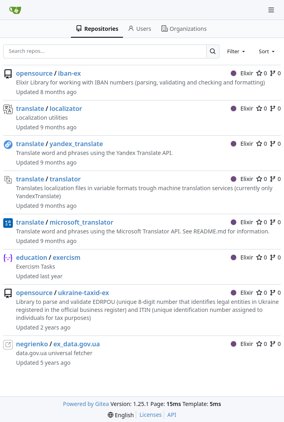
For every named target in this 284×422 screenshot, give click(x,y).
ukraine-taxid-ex (83, 293)
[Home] (15, 10)
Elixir (242, 73)
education (31, 257)
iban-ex (69, 73)
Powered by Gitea (86, 404)
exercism (66, 257)
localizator (66, 108)
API (171, 414)
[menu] (121, 415)
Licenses (150, 414)
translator (65, 179)
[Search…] (213, 51)
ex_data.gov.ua (76, 344)
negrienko (32, 344)
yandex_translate (76, 144)
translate (30, 108)
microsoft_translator (81, 222)
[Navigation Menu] (272, 9)
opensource (34, 73)
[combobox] (236, 51)
